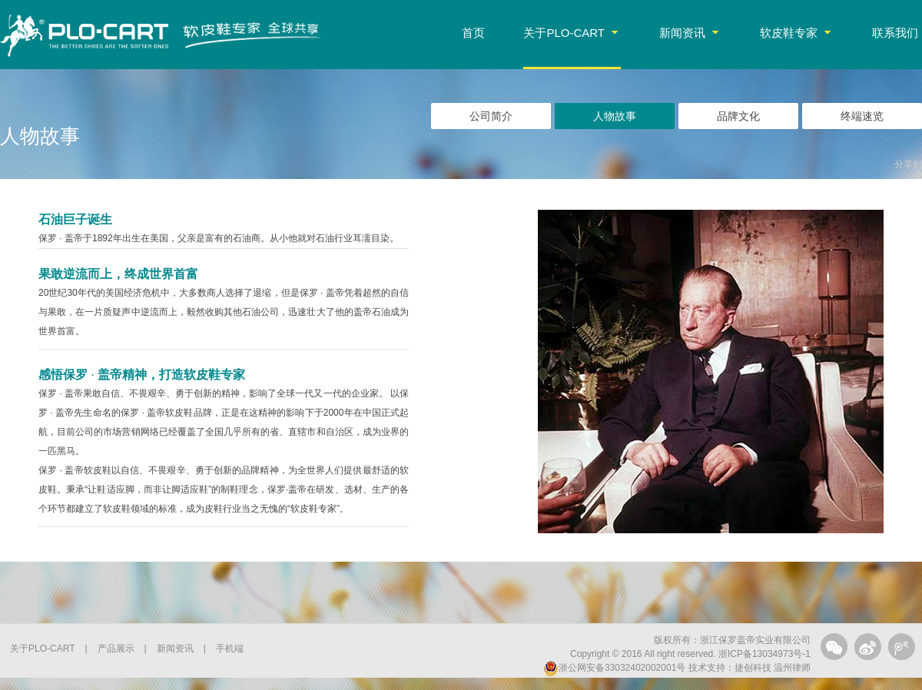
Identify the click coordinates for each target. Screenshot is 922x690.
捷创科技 (753, 667)
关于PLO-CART (570, 32)
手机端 (230, 648)
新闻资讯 (688, 32)
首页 (473, 32)
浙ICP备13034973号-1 (764, 654)
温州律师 (791, 667)
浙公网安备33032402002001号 (614, 667)
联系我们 (895, 32)
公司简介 (490, 116)
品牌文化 (738, 116)
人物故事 (614, 116)
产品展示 (116, 648)
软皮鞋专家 (795, 32)
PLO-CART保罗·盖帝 (84, 34)
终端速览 (862, 116)
